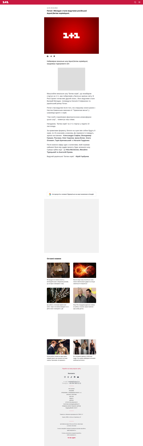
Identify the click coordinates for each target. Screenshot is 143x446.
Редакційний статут (71, 408)
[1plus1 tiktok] (71, 377)
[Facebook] (47, 56)
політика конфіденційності (71, 404)
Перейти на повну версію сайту (71, 368)
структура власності (71, 402)
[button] (139, 2)
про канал (71, 388)
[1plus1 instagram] (65, 377)
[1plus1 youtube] (78, 377)
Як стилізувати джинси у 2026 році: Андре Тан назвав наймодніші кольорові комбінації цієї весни (84, 358)
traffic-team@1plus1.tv (71, 434)
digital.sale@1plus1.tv (71, 430)
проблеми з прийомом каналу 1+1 (71, 392)
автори (71, 400)
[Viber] (54, 56)
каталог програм (71, 394)
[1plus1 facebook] (74, 377)
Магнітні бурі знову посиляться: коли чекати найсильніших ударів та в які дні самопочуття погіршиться (84, 281)
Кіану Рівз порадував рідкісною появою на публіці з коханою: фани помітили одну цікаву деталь (84, 306)
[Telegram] (51, 56)
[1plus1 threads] (68, 377)
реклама (71, 390)
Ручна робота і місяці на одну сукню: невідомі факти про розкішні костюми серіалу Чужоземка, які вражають (57, 358)
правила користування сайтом (71, 406)
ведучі (71, 398)
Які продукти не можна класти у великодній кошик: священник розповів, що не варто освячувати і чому (57, 281)
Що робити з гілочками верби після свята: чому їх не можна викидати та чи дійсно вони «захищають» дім (57, 306)
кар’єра (71, 396)
